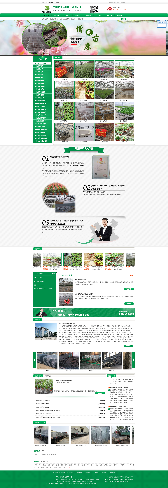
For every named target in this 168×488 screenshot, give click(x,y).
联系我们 (119, 15)
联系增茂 (116, 2)
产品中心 (67, 15)
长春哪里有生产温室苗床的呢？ (118, 406)
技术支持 (49, 376)
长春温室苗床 (40, 86)
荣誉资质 (109, 15)
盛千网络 (74, 481)
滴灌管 (37, 454)
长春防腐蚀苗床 (41, 109)
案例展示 (88, 15)
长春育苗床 (39, 66)
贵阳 (42, 467)
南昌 (101, 465)
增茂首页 (46, 15)
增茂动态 (77, 15)
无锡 (62, 465)
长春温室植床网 (41, 121)
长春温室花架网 (41, 118)
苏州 (83, 465)
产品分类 (42, 59)
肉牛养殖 (53, 454)
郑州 (36, 465)
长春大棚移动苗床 (41, 132)
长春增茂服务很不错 (80, 279)
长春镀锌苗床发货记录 (101, 445)
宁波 (96, 465)
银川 (53, 465)
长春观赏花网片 (41, 112)
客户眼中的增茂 (67, 275)
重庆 (44, 465)
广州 (38, 467)
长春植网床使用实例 (75, 267)
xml (63, 481)
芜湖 (70, 465)
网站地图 (122, 2)
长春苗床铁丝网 (41, 115)
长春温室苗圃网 (41, 124)
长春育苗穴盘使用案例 (97, 267)
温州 (66, 465)
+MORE (53, 273)
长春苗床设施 (41, 63)
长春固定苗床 (40, 98)
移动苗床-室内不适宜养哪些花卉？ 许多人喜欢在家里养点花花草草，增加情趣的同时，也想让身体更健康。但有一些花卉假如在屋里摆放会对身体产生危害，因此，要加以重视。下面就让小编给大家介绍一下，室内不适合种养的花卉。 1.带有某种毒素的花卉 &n (121, 378)
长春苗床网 (39, 69)
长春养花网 (39, 72)
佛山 (51, 467)
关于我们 (110, 2)
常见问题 (111, 376)
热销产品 (58, 58)
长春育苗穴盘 (40, 89)
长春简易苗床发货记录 (122, 445)
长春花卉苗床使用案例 (118, 267)
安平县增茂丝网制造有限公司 (67, 323)
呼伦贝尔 (123, 465)
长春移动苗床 (40, 92)
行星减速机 (45, 454)
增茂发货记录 (39, 422)
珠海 (40, 465)
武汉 (75, 465)
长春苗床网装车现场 (40, 445)
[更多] (68, 467)
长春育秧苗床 (40, 83)
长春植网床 (39, 74)
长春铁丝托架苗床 (41, 135)
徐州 (57, 465)
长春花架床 (39, 77)
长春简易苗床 (40, 95)
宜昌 (49, 465)
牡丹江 (106, 465)
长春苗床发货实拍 (61, 445)
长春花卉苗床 (40, 80)
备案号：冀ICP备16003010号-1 (85, 481)
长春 (55, 467)
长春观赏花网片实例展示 (35, 267)
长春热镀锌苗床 (41, 103)
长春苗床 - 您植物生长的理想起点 (63, 380)
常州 (60, 467)
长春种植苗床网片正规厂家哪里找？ (120, 388)
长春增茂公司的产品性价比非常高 (84, 294)
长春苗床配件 (40, 106)
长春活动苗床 (40, 100)
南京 (92, 465)
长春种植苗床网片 (41, 129)
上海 (79, 465)
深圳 (88, 465)
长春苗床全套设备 (41, 138)
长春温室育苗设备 (41, 141)
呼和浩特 (116, 465)
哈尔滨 (129, 465)
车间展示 (98, 15)
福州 (47, 467)
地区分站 (37, 461)
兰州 (110, 465)
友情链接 (37, 451)
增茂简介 (37, 319)
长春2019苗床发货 (81, 445)
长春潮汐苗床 (40, 126)
